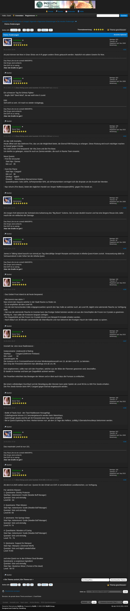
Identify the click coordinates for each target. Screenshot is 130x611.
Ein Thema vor (26, 579)
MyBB (34, 606)
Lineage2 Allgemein (29, 21)
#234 (124, 208)
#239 (124, 441)
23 (32, 30)
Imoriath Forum (7, 21)
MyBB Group (50, 606)
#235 (124, 248)
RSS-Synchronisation (48, 602)
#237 (124, 341)
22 (28, 30)
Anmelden (19, 16)
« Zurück (14, 30)
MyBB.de (20, 606)
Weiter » (45, 30)
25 (39, 30)
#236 (124, 289)
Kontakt (5, 602)
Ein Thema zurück (12, 579)
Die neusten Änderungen (65, 21)
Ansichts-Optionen (120, 34)
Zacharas (55, 136)
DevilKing (22, 608)
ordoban (54, 88)
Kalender (71, 11)
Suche (60, 11)
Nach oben (24, 602)
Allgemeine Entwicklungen (47, 21)
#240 (124, 480)
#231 (124, 49)
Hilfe (82, 11)
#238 (124, 408)
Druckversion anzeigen (12, 591)
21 (24, 30)
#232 (124, 88)
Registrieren (30, 16)
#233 (124, 136)
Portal (50, 11)
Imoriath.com (14, 602)
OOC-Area (18, 21)
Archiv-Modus (34, 602)
